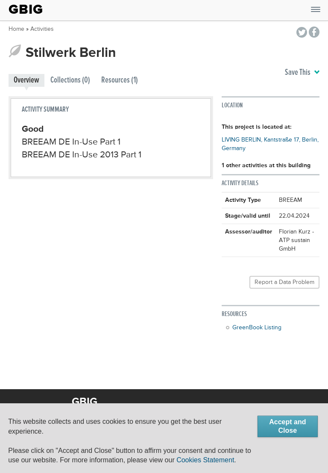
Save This (302, 72)
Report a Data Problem (284, 282)
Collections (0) (70, 80)
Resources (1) (119, 80)
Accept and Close (287, 426)
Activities (42, 29)
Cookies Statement (205, 460)
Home (16, 29)
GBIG (26, 9)
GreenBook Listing (256, 328)
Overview (26, 80)
